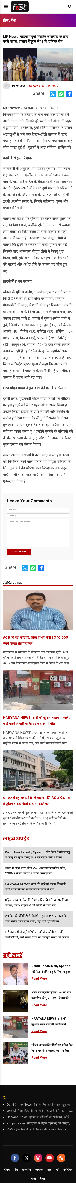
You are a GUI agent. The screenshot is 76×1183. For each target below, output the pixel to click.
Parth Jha (18, 85)
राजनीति (26, 1169)
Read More (39, 978)
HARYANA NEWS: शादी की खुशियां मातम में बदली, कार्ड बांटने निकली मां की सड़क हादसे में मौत (36, 721)
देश (13, 20)
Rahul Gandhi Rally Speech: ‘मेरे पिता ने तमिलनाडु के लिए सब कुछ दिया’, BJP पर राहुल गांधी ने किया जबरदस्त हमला (51, 969)
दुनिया (7, 1169)
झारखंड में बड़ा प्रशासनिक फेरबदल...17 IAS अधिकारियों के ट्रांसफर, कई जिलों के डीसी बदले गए (36, 801)
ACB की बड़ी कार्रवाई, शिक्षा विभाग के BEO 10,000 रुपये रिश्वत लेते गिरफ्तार (35, 640)
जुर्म (5, 1097)
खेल (49, 1169)
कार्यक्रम (39, 1169)
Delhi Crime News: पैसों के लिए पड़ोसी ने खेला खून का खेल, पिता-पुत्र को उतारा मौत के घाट (40, 1104)
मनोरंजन (67, 1169)
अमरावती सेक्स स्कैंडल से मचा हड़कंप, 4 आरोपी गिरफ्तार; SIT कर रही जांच (40, 1110)
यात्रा (33, 1178)
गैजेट (42, 1178)
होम (5, 20)
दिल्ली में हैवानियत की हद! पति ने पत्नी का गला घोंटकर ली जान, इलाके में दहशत (40, 1129)
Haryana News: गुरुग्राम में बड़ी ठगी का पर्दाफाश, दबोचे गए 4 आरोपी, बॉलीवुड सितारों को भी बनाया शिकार (40, 1117)
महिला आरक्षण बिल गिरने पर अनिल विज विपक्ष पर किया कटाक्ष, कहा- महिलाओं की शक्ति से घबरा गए (52, 1048)
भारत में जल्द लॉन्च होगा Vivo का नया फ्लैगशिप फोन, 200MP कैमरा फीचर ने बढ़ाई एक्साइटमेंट (51, 996)
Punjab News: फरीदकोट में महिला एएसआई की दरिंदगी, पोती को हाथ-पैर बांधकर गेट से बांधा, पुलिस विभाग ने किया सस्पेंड (40, 1123)
